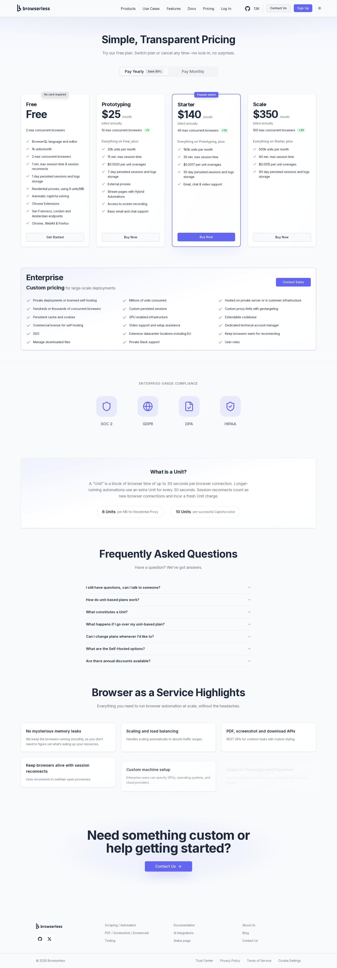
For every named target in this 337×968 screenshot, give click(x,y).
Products (128, 8)
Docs (192, 8)
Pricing (208, 8)
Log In (226, 8)
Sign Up (303, 8)
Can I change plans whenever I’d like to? (168, 639)
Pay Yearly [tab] (144, 71)
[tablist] (168, 71)
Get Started (55, 237)
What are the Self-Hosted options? (168, 652)
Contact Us (278, 8)
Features (174, 8)
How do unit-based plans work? (168, 603)
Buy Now (130, 237)
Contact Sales (293, 284)
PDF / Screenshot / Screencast (127, 933)
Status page (182, 940)
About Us (248, 925)
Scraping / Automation (120, 925)
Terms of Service (259, 960)
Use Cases (151, 8)
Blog (245, 933)
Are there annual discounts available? (168, 664)
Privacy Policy (230, 960)
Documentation (184, 925)
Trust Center (204, 960)
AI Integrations (184, 933)
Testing (110, 940)
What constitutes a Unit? (168, 615)
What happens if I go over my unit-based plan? (168, 627)
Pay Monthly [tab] (193, 71)
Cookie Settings (289, 960)
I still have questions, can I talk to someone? (168, 590)
